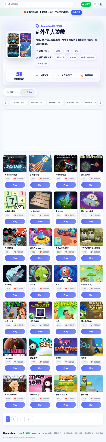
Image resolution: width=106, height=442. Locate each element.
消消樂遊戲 (68, 434)
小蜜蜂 (73, 57)
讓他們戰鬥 (34, 395)
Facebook (36, 434)
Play (15, 185)
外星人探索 (34, 322)
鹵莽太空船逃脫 (88, 57)
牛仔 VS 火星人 (87, 285)
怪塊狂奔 (84, 395)
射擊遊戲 (54, 103)
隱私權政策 (89, 434)
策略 (77, 51)
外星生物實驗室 (11, 395)
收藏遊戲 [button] (20, 179)
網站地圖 (78, 434)
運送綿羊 (33, 358)
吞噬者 (83, 358)
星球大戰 (61, 57)
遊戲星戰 (8, 285)
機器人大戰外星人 (63, 248)
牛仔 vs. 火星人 (61, 395)
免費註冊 (76, 12)
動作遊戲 (37, 103)
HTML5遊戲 (47, 434)
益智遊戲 (18, 103)
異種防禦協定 (61, 175)
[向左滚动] (5, 103)
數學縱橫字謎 (10, 212)
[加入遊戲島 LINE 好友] (85, 4)
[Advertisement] (53, 131)
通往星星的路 (86, 322)
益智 (58, 51)
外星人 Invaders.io (37, 248)
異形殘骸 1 (9, 248)
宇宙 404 (59, 212)
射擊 (67, 51)
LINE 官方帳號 (24, 434)
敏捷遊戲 (73, 103)
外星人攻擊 (9, 322)
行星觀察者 (85, 175)
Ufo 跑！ (33, 285)
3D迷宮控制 (34, 212)
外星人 (58, 285)
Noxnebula (9, 358)
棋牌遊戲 (91, 103)
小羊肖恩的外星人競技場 (90, 248)
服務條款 (99, 434)
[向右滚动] (100, 103)
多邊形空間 (42, 63)
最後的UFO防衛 (87, 212)
